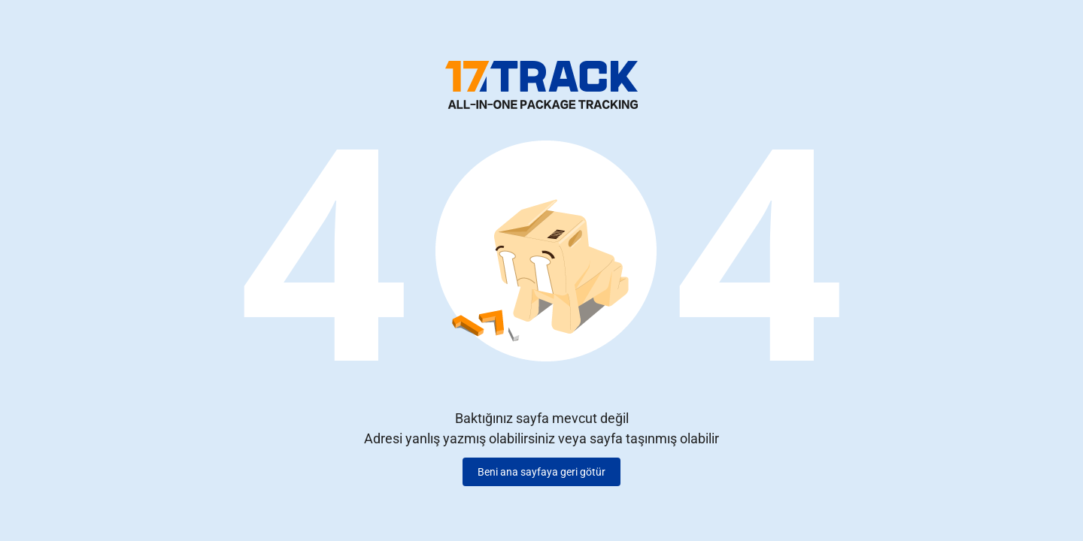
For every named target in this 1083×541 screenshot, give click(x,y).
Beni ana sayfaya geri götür (541, 472)
